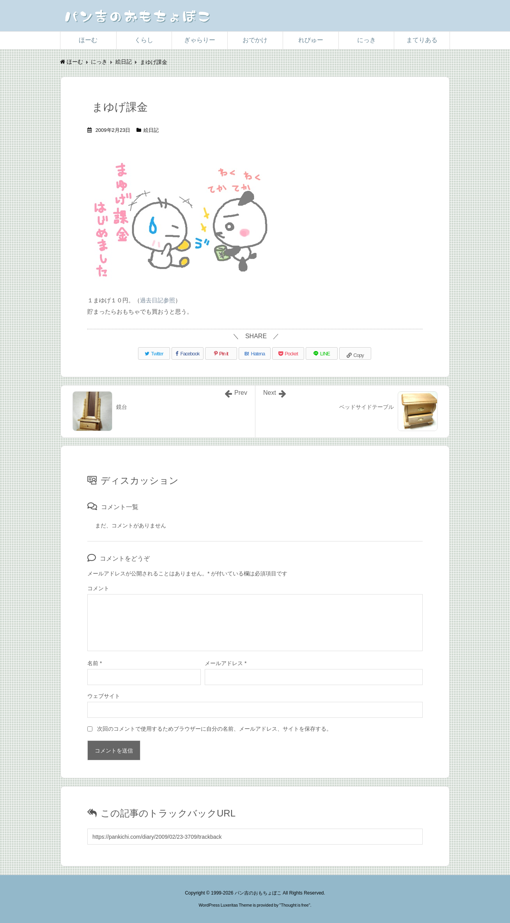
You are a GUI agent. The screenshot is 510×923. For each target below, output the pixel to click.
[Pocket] (288, 353)
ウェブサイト (103, 696)
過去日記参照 (157, 300)
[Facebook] (188, 353)
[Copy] (355, 353)
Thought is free (294, 905)
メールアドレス (225, 663)
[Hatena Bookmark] (255, 353)
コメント (98, 588)
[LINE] (322, 353)
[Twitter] (154, 353)
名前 (94, 663)
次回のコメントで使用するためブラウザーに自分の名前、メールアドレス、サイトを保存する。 (214, 729)
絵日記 (151, 130)
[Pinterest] (221, 353)
